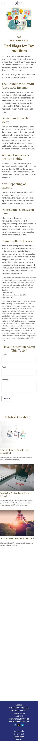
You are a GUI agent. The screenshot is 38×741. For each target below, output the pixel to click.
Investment (19, 737)
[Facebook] (15, 725)
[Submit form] (7, 398)
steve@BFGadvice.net (19, 721)
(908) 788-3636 (22, 708)
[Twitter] (18, 725)
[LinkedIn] (22, 725)
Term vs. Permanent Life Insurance (17, 538)
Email (4, 367)
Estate (19, 739)
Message (6, 380)
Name (4, 354)
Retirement (19, 734)
